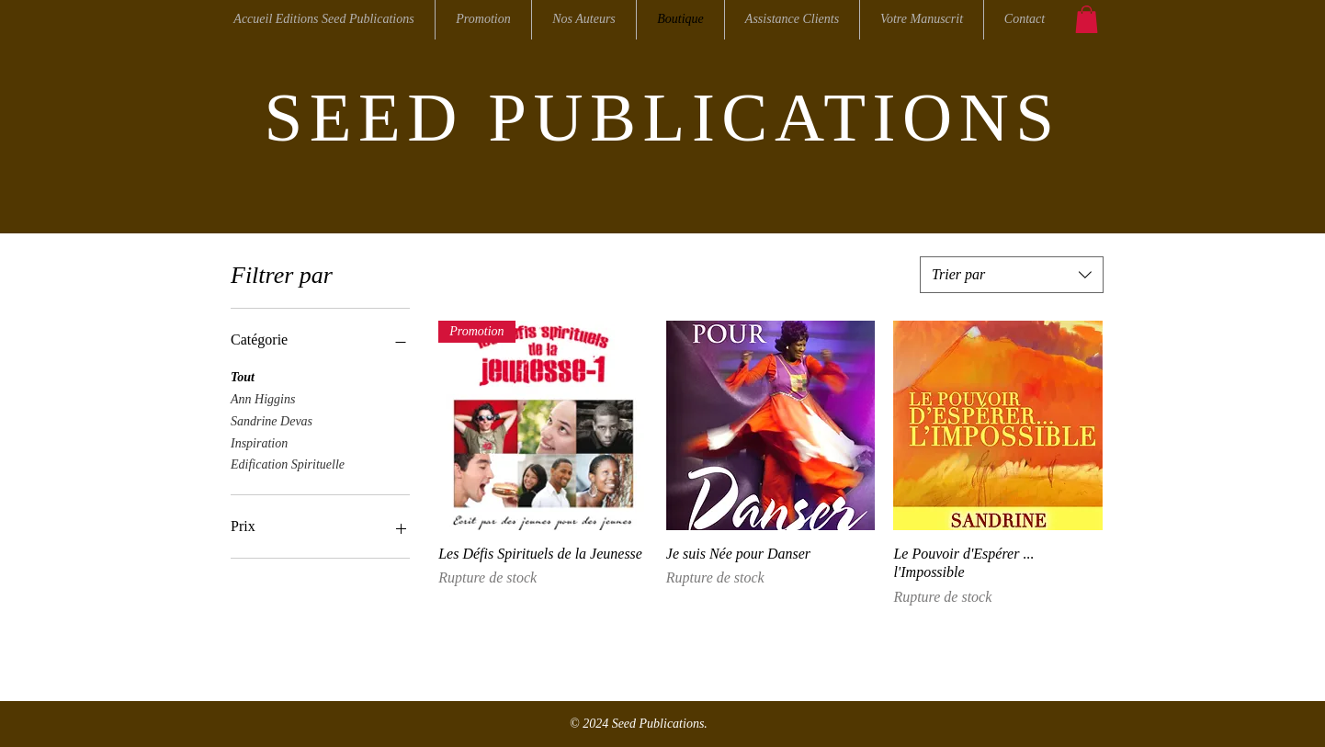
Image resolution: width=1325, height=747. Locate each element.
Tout (243, 375)
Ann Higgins (263, 397)
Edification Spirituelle (288, 462)
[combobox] (1012, 274)
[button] (1086, 19)
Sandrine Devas (271, 419)
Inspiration (259, 441)
